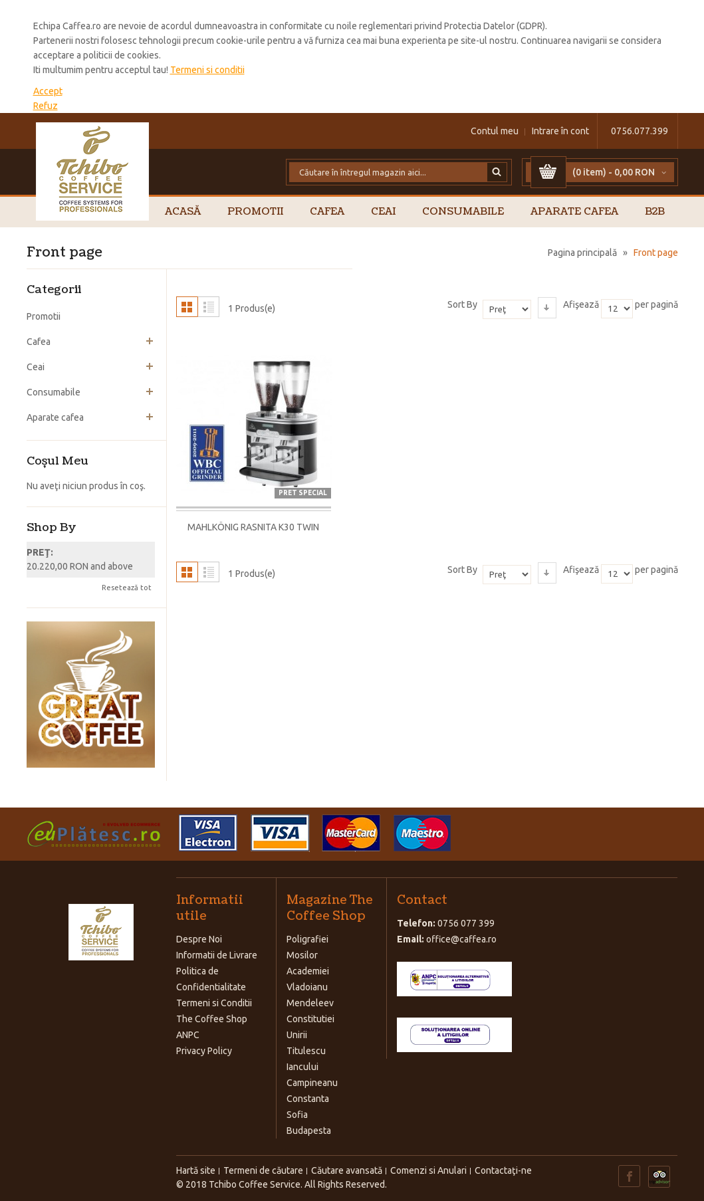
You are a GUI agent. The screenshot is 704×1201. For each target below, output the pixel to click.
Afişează (581, 304)
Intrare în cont (560, 131)
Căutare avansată (346, 1170)
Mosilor (302, 955)
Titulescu (306, 1050)
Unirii (297, 1035)
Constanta (308, 1098)
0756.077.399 (639, 131)
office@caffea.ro (461, 939)
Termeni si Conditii (214, 1003)
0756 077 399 (466, 923)
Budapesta (309, 1130)
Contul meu (495, 131)
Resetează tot (127, 588)
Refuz (45, 105)
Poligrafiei (307, 939)
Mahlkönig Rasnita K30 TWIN (253, 527)
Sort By (462, 304)
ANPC (187, 1035)
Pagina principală (582, 252)
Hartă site (195, 1170)
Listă (208, 306)
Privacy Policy (204, 1050)
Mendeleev (310, 1003)
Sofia (297, 1114)
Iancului (302, 1066)
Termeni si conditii (207, 69)
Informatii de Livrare (216, 955)
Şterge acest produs (149, 553)
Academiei (308, 971)
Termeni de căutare (263, 1170)
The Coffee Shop (211, 1019)
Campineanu (312, 1082)
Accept (47, 91)
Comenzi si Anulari (428, 1170)
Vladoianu (307, 987)
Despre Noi (199, 939)
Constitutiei (310, 1019)
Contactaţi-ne (503, 1170)
